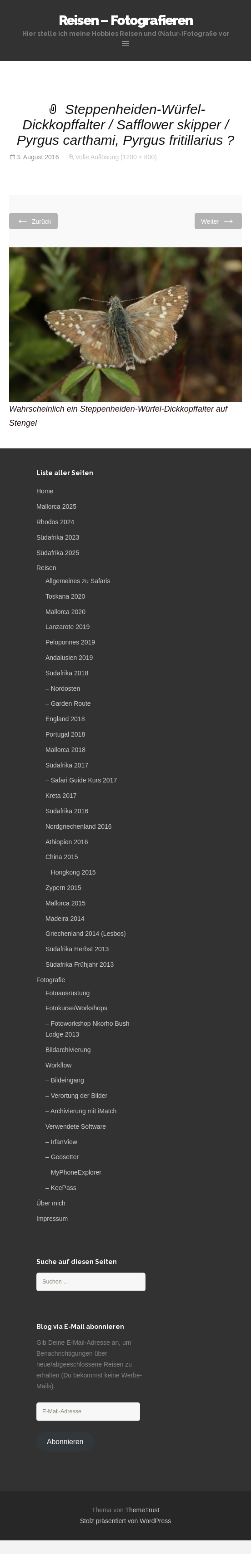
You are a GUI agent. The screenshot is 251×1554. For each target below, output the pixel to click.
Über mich (50, 1203)
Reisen (46, 567)
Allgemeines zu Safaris (77, 581)
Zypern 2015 (63, 887)
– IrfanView (61, 1142)
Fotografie (50, 980)
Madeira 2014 (65, 918)
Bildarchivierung (68, 1049)
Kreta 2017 (61, 795)
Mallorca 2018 (65, 749)
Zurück (33, 221)
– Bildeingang (64, 1080)
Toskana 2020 (65, 596)
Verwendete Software (75, 1126)
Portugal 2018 (65, 734)
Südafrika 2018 (66, 673)
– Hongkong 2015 (70, 872)
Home (44, 491)
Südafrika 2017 (66, 765)
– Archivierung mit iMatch (80, 1111)
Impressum (52, 1218)
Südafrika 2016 (66, 811)
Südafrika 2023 (57, 537)
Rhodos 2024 (55, 522)
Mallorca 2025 (56, 506)
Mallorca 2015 (65, 903)
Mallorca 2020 (65, 611)
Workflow (58, 1065)
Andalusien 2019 (69, 657)
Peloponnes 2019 (70, 642)
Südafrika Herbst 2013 (77, 949)
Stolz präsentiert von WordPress (125, 1520)
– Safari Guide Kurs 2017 (81, 780)
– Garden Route (68, 703)
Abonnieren (65, 1442)
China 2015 (61, 857)
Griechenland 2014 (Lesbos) (85, 933)
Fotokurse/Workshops (76, 1008)
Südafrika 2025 (57, 552)
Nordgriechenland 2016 (78, 826)
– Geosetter (62, 1157)
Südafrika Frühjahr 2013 (79, 964)
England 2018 (65, 719)
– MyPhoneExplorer (73, 1172)
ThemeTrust (142, 1510)
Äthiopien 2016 (66, 842)
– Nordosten (62, 688)
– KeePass (60, 1187)
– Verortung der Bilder (76, 1095)
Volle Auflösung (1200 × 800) (115, 157)
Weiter (218, 221)
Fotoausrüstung (67, 993)
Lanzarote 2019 (67, 626)
